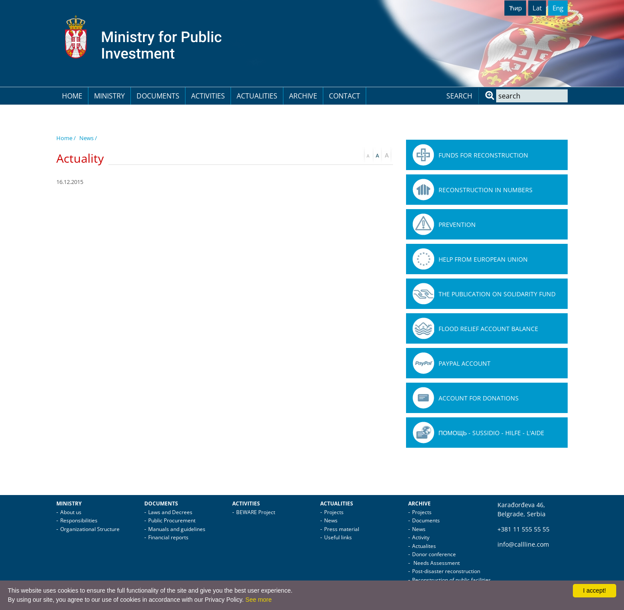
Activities (208, 96)
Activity (420, 537)
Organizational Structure (90, 529)
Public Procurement (171, 520)
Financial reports (168, 537)
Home (72, 96)
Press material (341, 529)
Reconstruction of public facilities (451, 580)
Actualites (424, 546)
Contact (344, 96)
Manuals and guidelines (176, 529)
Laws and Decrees (170, 512)
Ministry (109, 96)
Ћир (515, 7)
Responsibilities (79, 520)
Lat (537, 7)
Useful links (338, 537)
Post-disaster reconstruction (446, 571)
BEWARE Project (255, 512)
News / (88, 138)
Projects (334, 512)
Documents (157, 96)
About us (70, 512)
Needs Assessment (436, 563)
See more (258, 599)
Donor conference (434, 554)
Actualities (257, 96)
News (331, 520)
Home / (66, 138)
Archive (303, 96)
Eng (557, 7)
